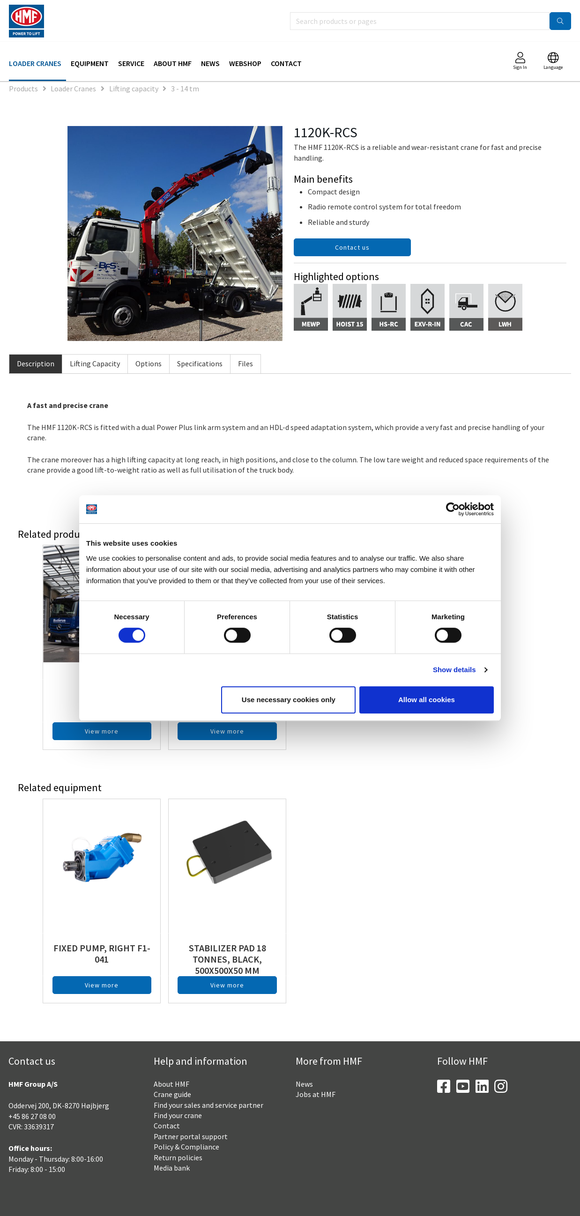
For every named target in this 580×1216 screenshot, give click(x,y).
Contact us (352, 247)
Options (148, 363)
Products (23, 88)
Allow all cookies (426, 700)
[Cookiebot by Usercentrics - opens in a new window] (453, 509)
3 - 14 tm (185, 88)
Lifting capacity (133, 88)
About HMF (173, 63)
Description (35, 363)
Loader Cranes (35, 63)
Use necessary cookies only (288, 700)
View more (102, 731)
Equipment (90, 63)
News (210, 63)
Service (131, 63)
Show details (454, 670)
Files (245, 363)
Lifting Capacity (95, 363)
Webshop (245, 63)
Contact (286, 63)
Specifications (200, 363)
